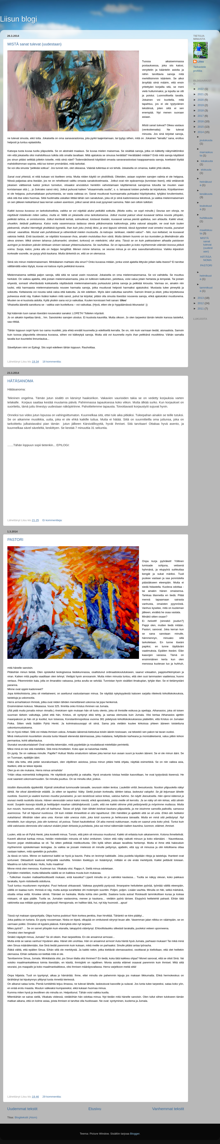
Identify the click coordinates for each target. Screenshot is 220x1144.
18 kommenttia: (52, 361)
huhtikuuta (206, 217)
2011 (201, 308)
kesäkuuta (206, 193)
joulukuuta (206, 140)
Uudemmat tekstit (22, 1109)
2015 (201, 126)
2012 (201, 303)
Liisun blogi (18, 19)
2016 (201, 121)
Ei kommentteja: (52, 520)
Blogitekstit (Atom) (26, 1117)
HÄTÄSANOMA (20, 381)
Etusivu (94, 1109)
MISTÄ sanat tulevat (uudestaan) (34, 44)
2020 (201, 99)
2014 (201, 132)
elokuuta (206, 169)
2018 (201, 110)
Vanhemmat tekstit (168, 1109)
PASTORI (15, 540)
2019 (201, 105)
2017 (201, 115)
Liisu (200, 61)
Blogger (135, 1133)
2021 (201, 94)
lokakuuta (207, 161)
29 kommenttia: (52, 1096)
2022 (201, 88)
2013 (201, 297)
